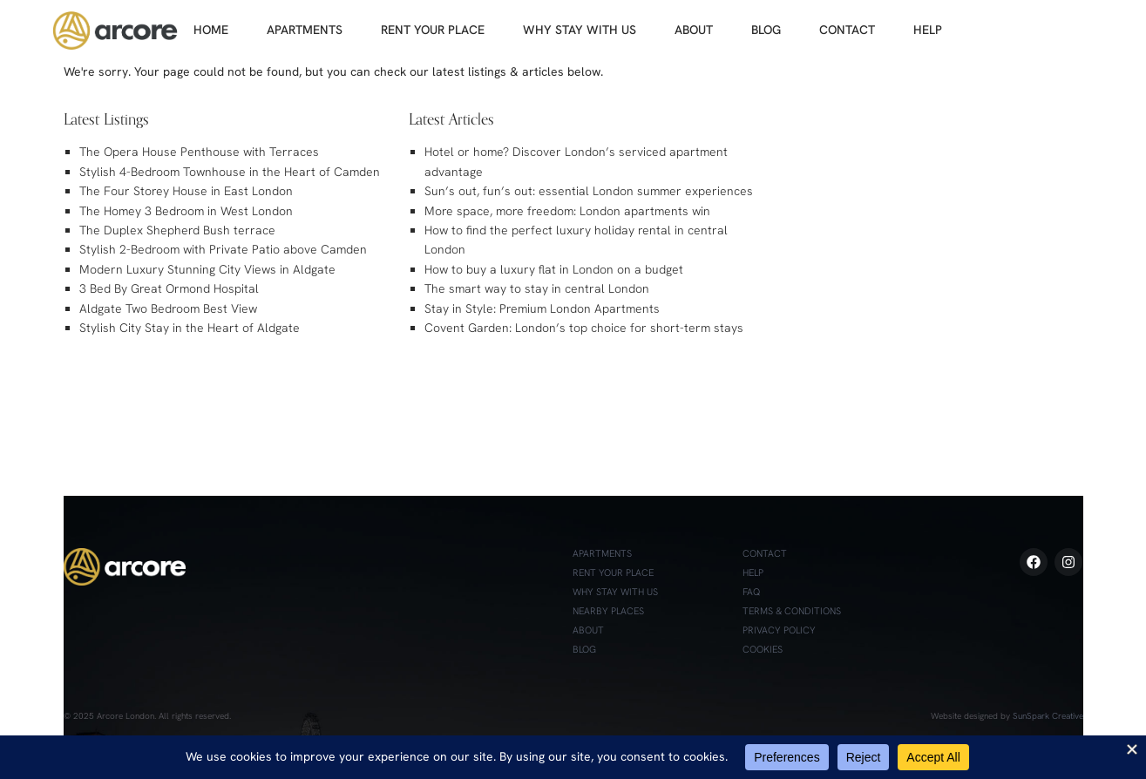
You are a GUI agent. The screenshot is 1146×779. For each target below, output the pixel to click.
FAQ (751, 592)
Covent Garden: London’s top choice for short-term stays (583, 327)
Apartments (602, 553)
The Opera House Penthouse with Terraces (199, 151)
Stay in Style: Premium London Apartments (542, 308)
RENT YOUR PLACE (433, 29)
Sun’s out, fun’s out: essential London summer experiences (588, 191)
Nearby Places (608, 611)
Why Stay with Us (615, 592)
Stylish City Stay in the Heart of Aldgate (189, 327)
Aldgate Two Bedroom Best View (168, 308)
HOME (210, 29)
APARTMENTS (304, 29)
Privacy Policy (779, 630)
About (588, 630)
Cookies (763, 649)
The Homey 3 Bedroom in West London (186, 211)
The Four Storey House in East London (186, 191)
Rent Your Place (613, 572)
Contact (765, 553)
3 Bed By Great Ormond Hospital (169, 288)
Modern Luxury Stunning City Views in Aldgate (207, 269)
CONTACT (847, 29)
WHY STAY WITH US (579, 29)
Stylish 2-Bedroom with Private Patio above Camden (223, 249)
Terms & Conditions (792, 611)
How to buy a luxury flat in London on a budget (553, 269)
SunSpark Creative (1048, 715)
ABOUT (694, 29)
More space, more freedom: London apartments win (567, 211)
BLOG (766, 29)
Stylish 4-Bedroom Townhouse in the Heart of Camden (229, 172)
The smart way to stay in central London (536, 288)
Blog (584, 649)
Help (753, 572)
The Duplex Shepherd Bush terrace (177, 230)
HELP (927, 29)
